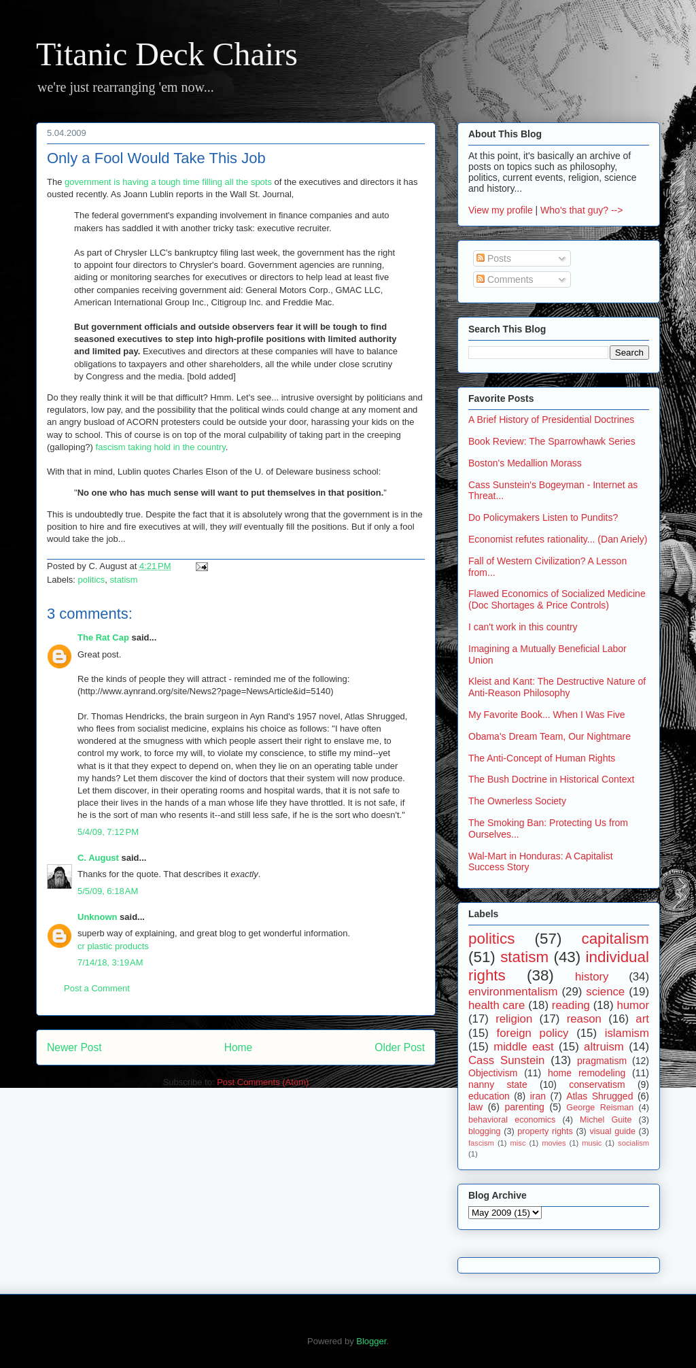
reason (584, 1018)
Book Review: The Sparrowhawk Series (552, 441)
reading (571, 1005)
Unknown (97, 917)
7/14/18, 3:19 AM (110, 962)
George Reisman (599, 1107)
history (591, 976)
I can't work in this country (523, 626)
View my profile (500, 210)
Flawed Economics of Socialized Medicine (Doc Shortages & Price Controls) (557, 599)
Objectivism (492, 1072)
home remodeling (586, 1072)
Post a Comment (97, 988)
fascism (481, 1143)
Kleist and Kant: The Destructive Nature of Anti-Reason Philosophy (557, 687)
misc (518, 1143)
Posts (493, 258)
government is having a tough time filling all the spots (168, 182)
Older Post (400, 1047)
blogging (484, 1131)
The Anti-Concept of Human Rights (541, 758)
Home (238, 1047)
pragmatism (602, 1060)
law (475, 1106)
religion (513, 1018)
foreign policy (533, 1033)
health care (496, 1005)
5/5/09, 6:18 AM (107, 891)
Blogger (371, 1341)
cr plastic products (113, 946)
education (489, 1096)
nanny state (497, 1084)
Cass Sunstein (506, 1060)
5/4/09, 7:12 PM (108, 832)
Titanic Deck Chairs (167, 54)
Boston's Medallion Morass (525, 463)
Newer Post (74, 1047)
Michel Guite (606, 1120)
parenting (524, 1106)
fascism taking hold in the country (161, 447)
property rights (545, 1131)
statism (124, 580)
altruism (604, 1046)
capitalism (615, 938)
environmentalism (513, 991)
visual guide (612, 1131)
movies (554, 1143)
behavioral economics (511, 1120)
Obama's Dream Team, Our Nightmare (549, 736)
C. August (98, 858)
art (642, 1018)
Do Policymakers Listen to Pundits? (543, 517)
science (605, 991)
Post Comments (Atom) (263, 1082)
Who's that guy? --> (581, 210)
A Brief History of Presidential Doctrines (551, 419)
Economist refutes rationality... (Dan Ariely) (558, 539)
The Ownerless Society (517, 801)
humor (632, 1005)
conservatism (597, 1084)
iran (538, 1096)
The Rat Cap (103, 637)
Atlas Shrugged (599, 1096)
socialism (633, 1143)
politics (91, 580)
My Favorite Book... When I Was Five (546, 714)
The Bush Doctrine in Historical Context (551, 779)
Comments (505, 279)
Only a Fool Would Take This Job (156, 158)
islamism (627, 1033)
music (592, 1143)
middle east (523, 1046)
